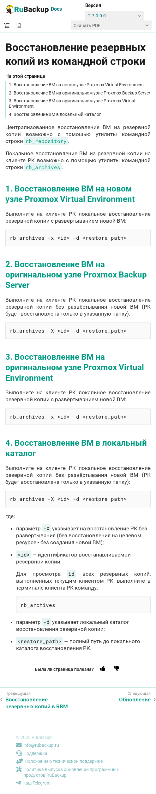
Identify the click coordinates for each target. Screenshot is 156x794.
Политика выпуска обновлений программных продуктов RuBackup (67, 772)
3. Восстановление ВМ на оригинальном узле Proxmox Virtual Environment (72, 103)
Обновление (135, 699)
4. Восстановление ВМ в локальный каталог (55, 114)
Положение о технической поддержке (59, 761)
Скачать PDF (87, 25)
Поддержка (31, 753)
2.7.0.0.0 (97, 16)
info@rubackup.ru (37, 745)
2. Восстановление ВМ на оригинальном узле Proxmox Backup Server (79, 92)
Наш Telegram (33, 783)
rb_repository (46, 141)
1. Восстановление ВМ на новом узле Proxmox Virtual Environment (76, 84)
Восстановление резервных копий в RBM (36, 703)
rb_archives (43, 167)
